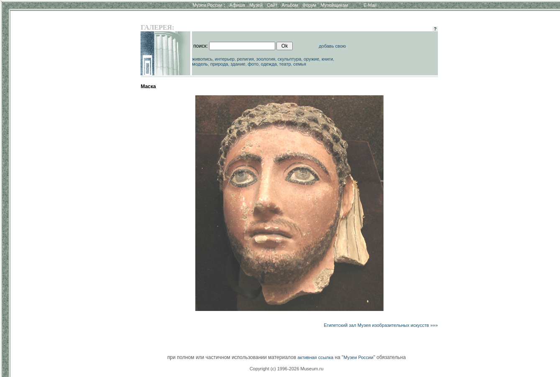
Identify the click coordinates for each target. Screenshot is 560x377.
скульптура (290, 58)
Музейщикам (334, 5)
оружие (311, 58)
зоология (266, 58)
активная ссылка (315, 357)
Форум (309, 5)
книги (327, 58)
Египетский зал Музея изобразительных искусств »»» (381, 325)
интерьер (225, 58)
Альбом (290, 5)
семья (299, 63)
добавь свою (332, 45)
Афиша (237, 5)
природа (219, 63)
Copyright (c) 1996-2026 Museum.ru (287, 368)
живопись (202, 58)
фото (253, 63)
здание (237, 63)
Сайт (272, 5)
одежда (269, 63)
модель (200, 63)
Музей (256, 5)
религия (245, 58)
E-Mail (369, 5)
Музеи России (208, 5)
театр (285, 63)
